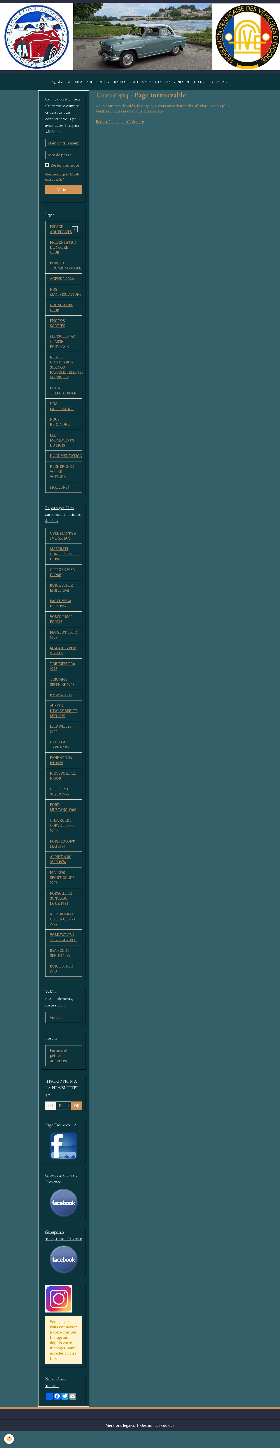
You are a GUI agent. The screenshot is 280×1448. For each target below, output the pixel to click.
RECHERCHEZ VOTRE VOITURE (62, 477)
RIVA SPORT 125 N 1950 (63, 787)
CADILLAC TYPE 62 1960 (61, 755)
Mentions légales (119, 1442)
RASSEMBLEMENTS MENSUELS (138, 83)
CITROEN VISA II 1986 (62, 579)
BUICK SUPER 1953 (62, 984)
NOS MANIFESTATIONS (66, 294)
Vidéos (56, 1033)
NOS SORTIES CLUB (61, 310)
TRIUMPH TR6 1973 (62, 675)
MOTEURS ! (60, 493)
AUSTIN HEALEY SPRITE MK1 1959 (63, 720)
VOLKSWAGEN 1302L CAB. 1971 (63, 952)
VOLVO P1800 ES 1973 (62, 627)
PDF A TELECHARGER (63, 395)
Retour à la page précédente (120, 122)
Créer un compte (56, 175)
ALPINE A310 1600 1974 (61, 872)
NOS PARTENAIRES (62, 411)
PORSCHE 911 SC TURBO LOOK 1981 (63, 912)
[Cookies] (9, 1439)
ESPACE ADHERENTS (90, 83)
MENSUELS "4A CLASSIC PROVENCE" (63, 344)
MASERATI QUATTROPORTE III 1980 (65, 561)
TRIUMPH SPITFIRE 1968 (62, 691)
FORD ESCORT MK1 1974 (62, 856)
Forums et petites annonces (59, 1071)
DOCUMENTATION (66, 461)
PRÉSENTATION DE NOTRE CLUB (63, 248)
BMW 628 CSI (61, 705)
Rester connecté (65, 166)
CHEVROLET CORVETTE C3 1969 (62, 837)
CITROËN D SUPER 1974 (60, 803)
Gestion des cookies (158, 1442)
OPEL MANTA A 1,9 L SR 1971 (63, 542)
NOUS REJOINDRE (60, 427)
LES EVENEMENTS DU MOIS (186, 83)
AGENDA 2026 (62, 280)
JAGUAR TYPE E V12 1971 (63, 659)
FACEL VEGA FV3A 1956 (61, 611)
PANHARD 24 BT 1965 (61, 771)
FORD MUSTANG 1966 (63, 819)
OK (76, 1121)
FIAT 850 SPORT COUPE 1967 (62, 891)
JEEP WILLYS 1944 (61, 739)
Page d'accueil (60, 83)
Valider (63, 190)
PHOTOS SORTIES (57, 326)
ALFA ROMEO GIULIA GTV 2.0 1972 (63, 933)
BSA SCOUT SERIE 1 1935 (60, 968)
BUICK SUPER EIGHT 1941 (62, 595)
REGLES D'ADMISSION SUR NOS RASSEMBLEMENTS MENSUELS (66, 371)
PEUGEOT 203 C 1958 (63, 643)
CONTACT (220, 83)
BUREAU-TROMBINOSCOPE (65, 267)
